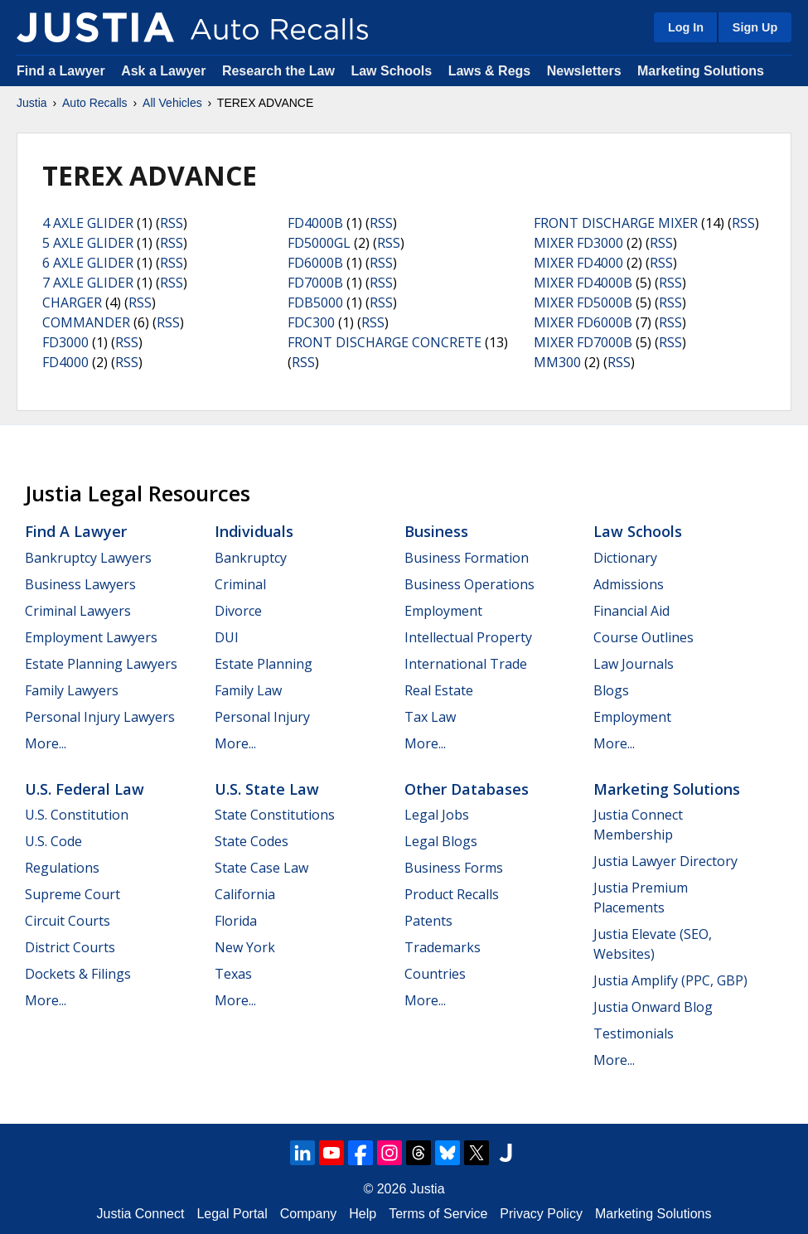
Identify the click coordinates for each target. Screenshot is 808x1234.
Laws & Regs (489, 71)
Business (436, 531)
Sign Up (755, 27)
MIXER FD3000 (578, 243)
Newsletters (584, 71)
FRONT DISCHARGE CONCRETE (384, 342)
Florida (236, 921)
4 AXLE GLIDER (87, 223)
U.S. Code (53, 841)
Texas (233, 974)
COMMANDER (86, 322)
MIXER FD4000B (583, 282)
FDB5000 (315, 302)
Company (308, 1214)
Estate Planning (263, 664)
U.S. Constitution (76, 815)
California (245, 894)
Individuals (254, 531)
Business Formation (466, 558)
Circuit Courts (67, 921)
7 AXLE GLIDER (87, 282)
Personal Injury (262, 717)
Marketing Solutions (700, 71)
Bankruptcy (251, 558)
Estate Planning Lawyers (101, 664)
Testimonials (633, 1033)
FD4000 (65, 362)
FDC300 (311, 322)
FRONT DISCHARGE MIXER (616, 223)
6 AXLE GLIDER (87, 263)
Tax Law (430, 717)
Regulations (62, 868)
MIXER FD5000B (583, 302)
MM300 (557, 362)
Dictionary (625, 558)
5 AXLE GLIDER (87, 243)
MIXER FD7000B (583, 342)
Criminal (240, 584)
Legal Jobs (436, 815)
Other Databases (466, 789)
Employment (443, 611)
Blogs (611, 690)
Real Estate (438, 690)
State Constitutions (275, 815)
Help (362, 1214)
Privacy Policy (541, 1214)
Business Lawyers (80, 584)
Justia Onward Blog (653, 1007)
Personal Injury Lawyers (100, 717)
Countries (435, 974)
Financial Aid (631, 611)
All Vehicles (172, 102)
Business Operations (469, 584)
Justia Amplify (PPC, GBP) (670, 980)
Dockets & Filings (78, 974)
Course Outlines (643, 637)
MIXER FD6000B (583, 322)
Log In (686, 27)
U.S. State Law (267, 789)
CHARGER (72, 302)
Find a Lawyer (61, 71)
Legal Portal (231, 1214)
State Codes (251, 841)
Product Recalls (451, 894)
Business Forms (453, 868)
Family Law (248, 690)
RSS (171, 223)
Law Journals (633, 664)
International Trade (465, 664)
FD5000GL (319, 243)
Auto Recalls (95, 102)
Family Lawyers (72, 690)
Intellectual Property (468, 637)
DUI (227, 637)
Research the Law (278, 71)
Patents (428, 921)
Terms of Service (438, 1214)
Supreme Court (72, 894)
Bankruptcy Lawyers (88, 558)
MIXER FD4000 (578, 263)
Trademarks (442, 947)
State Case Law (261, 868)
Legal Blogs (440, 841)
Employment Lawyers (91, 637)
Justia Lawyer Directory (665, 861)
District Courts (70, 947)
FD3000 (65, 342)
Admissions (628, 584)
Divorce (238, 611)
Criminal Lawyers (78, 611)
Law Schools (391, 71)
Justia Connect (141, 1214)
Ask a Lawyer (165, 71)
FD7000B (315, 282)
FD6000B (315, 263)
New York (245, 947)
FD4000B (315, 223)
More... (45, 743)
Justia (32, 102)
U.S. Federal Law (84, 789)
